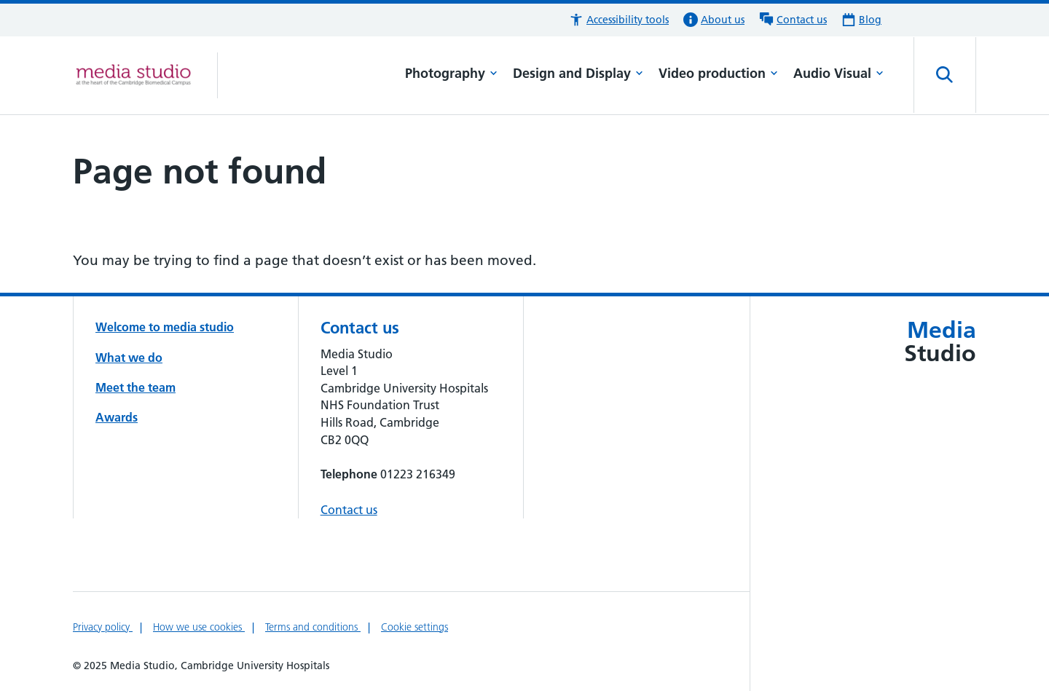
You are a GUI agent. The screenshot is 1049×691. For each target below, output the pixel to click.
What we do (128, 357)
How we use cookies (199, 626)
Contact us (349, 509)
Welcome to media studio (164, 327)
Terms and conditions (313, 626)
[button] (619, 20)
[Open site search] (945, 75)
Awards (116, 417)
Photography (451, 73)
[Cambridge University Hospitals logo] (145, 75)
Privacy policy (103, 626)
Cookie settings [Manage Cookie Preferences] (414, 626)
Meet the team (135, 387)
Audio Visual (838, 73)
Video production (718, 73)
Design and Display (578, 73)
